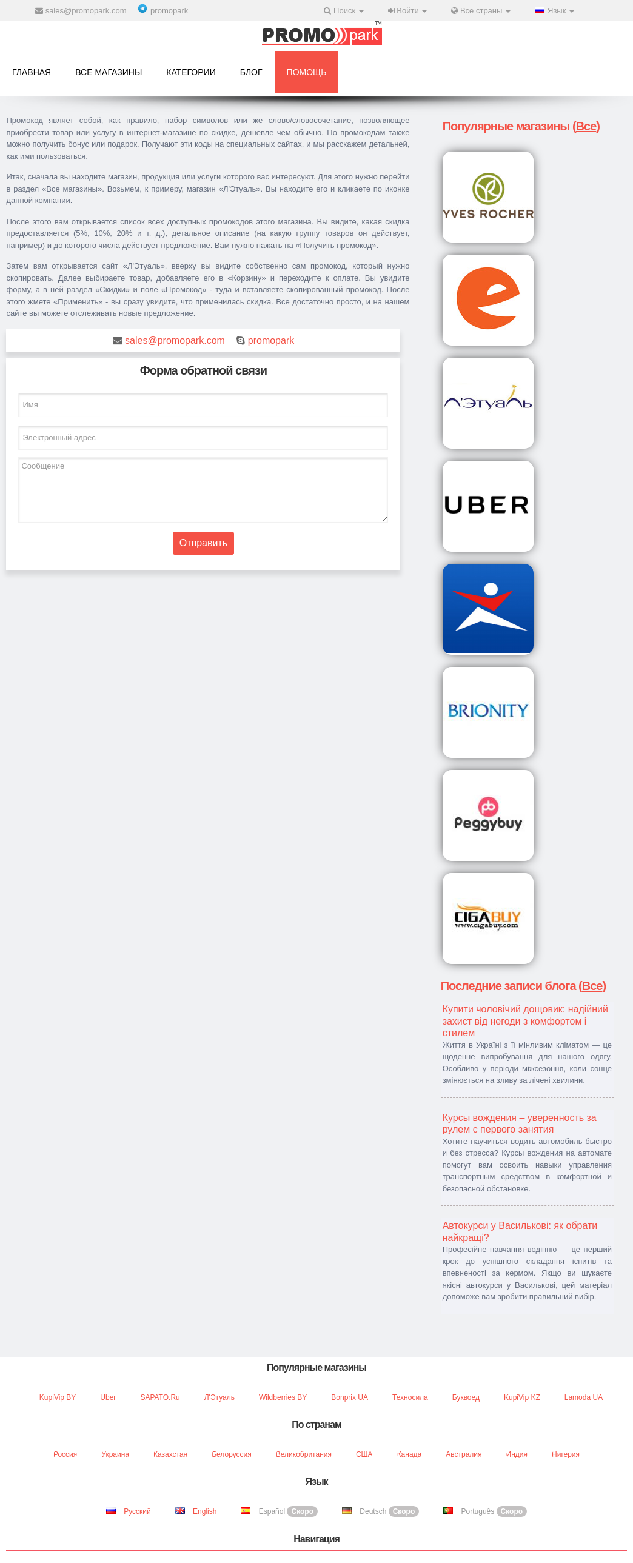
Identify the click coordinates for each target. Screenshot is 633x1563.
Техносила (410, 1397)
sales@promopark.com (86, 10)
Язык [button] (554, 10)
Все (586, 126)
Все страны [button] (481, 10)
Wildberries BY (283, 1397)
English (196, 1511)
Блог (251, 72)
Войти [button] (407, 10)
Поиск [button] (343, 10)
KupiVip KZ (522, 1397)
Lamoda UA (583, 1397)
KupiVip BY (57, 1397)
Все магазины (108, 72)
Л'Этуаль (219, 1397)
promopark (169, 10)
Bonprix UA (349, 1397)
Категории (190, 72)
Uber (108, 1397)
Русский (128, 1511)
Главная (31, 72)
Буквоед (466, 1397)
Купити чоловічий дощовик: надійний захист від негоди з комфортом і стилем (525, 1021)
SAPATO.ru (159, 1397)
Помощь (307, 72)
